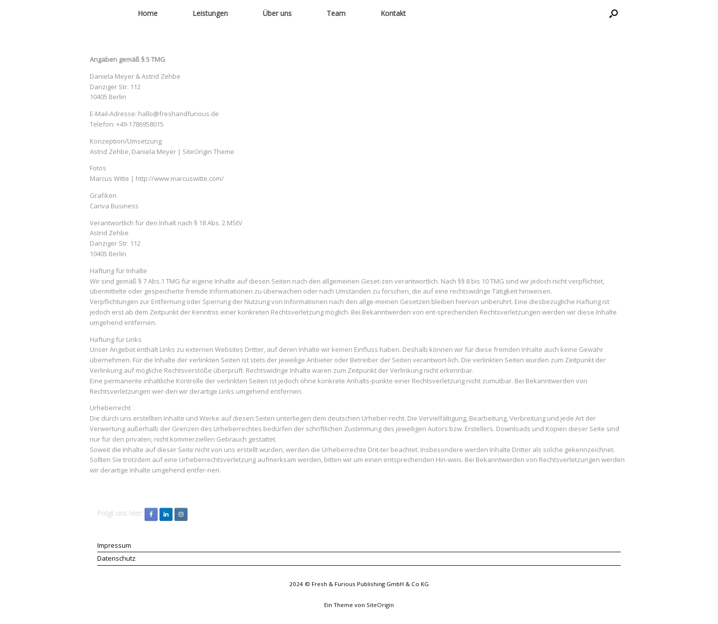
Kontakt (393, 13)
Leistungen (210, 13)
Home (148, 13)
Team (336, 13)
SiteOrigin (380, 605)
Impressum (114, 545)
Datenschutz (116, 558)
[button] (613, 13)
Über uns (277, 13)
